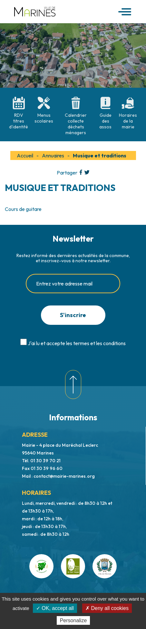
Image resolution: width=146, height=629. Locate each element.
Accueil (25, 155)
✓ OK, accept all (55, 608)
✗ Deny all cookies (107, 608)
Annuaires (53, 155)
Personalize (73, 620)
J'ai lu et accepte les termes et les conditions (77, 343)
